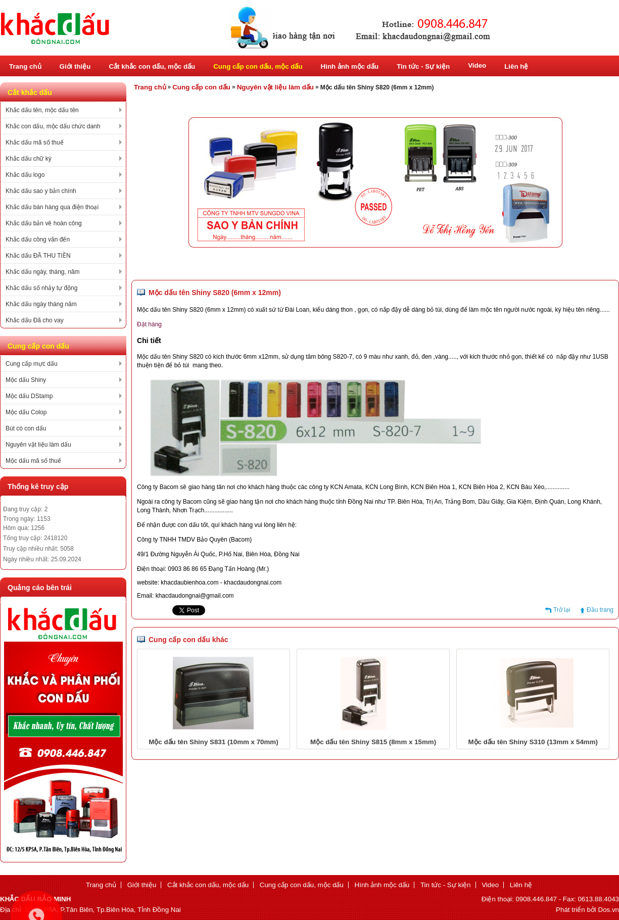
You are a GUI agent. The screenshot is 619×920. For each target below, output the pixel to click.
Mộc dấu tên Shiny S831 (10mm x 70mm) (213, 742)
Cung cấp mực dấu (32, 363)
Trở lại (561, 609)
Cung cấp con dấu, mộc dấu (257, 66)
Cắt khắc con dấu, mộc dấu (152, 66)
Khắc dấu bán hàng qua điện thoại (52, 207)
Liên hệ (516, 66)
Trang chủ (25, 66)
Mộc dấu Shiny (26, 379)
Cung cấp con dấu (201, 87)
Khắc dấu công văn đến (38, 239)
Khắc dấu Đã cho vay (35, 320)
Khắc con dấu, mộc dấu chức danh (53, 126)
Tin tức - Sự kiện (423, 66)
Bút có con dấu (26, 428)
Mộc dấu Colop (26, 412)
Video (477, 65)
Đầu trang (600, 609)
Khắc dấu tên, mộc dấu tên (42, 110)
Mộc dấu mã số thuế (33, 460)
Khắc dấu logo (25, 174)
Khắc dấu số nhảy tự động (41, 288)
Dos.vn (608, 909)
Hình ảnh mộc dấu (350, 66)
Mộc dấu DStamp (29, 396)
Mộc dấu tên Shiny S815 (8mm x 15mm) (373, 742)
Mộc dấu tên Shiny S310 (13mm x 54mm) (533, 742)
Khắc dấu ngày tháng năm (41, 304)
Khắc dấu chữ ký (29, 158)
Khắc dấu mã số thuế (35, 142)
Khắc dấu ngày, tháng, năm (43, 271)
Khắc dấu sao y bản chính (41, 191)
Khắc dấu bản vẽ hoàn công (44, 223)
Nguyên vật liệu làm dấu (38, 444)
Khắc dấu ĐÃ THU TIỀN (38, 255)
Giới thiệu (75, 66)
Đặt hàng (149, 324)
